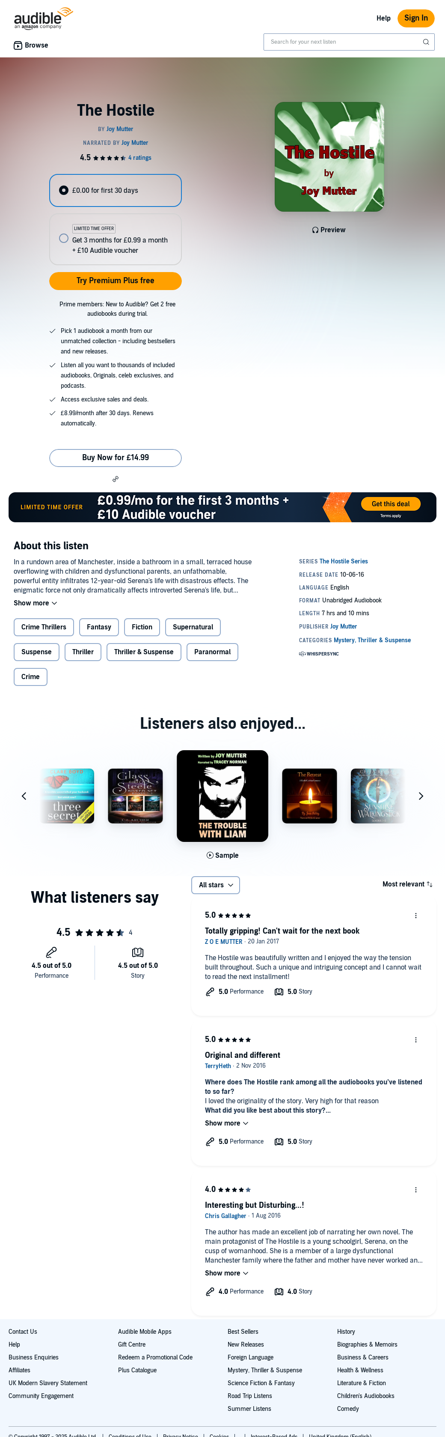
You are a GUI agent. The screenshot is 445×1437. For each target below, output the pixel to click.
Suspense (36, 652)
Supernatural (193, 627)
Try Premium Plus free (115, 280)
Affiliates (19, 1370)
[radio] (115, 190)
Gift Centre (131, 1344)
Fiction (142, 627)
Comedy (348, 1409)
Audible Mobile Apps (145, 1331)
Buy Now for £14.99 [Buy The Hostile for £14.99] (115, 457)
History (346, 1331)
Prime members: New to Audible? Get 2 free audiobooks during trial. (117, 309)
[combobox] (349, 42)
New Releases (246, 1344)
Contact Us (23, 1331)
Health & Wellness (360, 1370)
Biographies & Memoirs (367, 1344)
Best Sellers (243, 1331)
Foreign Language (250, 1357)
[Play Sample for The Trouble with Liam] (223, 855)
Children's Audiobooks (366, 1396)
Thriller (83, 652)
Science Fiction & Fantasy (261, 1383)
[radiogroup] (115, 219)
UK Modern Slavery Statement (48, 1383)
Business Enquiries (34, 1357)
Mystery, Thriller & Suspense (265, 1370)
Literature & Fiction (361, 1383)
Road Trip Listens (250, 1396)
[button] (115, 478)
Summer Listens (249, 1409)
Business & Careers (363, 1357)
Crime (30, 677)
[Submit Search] (427, 42)
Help (384, 18)
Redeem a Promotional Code (155, 1357)
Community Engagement (41, 1396)
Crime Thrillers (43, 627)
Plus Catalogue (137, 1370)
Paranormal (212, 652)
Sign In (416, 18)
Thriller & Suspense (144, 652)
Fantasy (99, 627)
